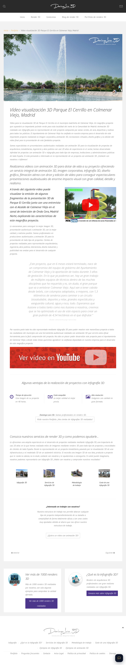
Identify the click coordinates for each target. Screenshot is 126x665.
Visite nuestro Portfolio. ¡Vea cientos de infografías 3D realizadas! (65, 419)
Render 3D (35, 17)
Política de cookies (97, 653)
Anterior (15, 553)
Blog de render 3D (70, 17)
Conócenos (51, 17)
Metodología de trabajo (81, 642)
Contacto (46, 653)
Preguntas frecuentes (30, 653)
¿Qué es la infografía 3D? (31, 642)
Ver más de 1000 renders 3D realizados (41, 603)
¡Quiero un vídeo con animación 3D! (63, 535)
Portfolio (14, 30)
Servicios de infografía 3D (57, 642)
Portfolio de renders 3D (95, 17)
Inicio (22, 17)
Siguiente (110, 553)
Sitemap (112, 653)
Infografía (12, 642)
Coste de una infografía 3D (106, 642)
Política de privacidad (76, 653)
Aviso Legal (59, 653)
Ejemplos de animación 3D (77, 648)
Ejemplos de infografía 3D (51, 648)
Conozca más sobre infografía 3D (102, 593)
